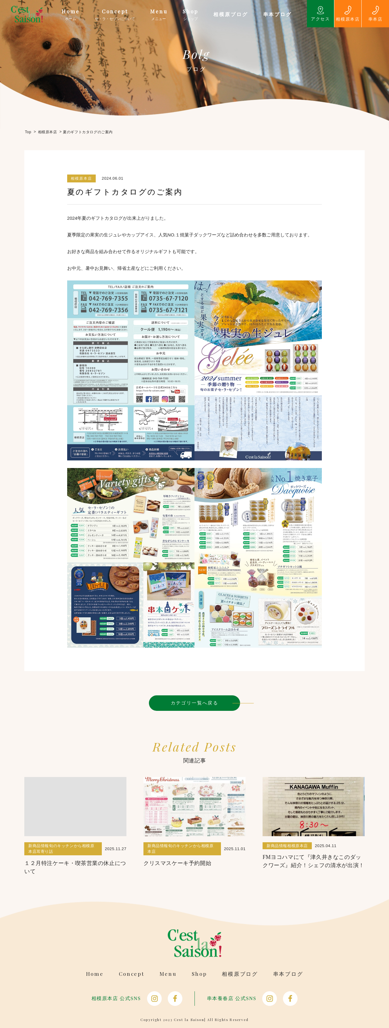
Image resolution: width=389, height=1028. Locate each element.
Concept (131, 973)
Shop (199, 973)
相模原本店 (81, 178)
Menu (168, 973)
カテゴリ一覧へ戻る (195, 702)
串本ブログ (288, 973)
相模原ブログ (240, 973)
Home (95, 973)
